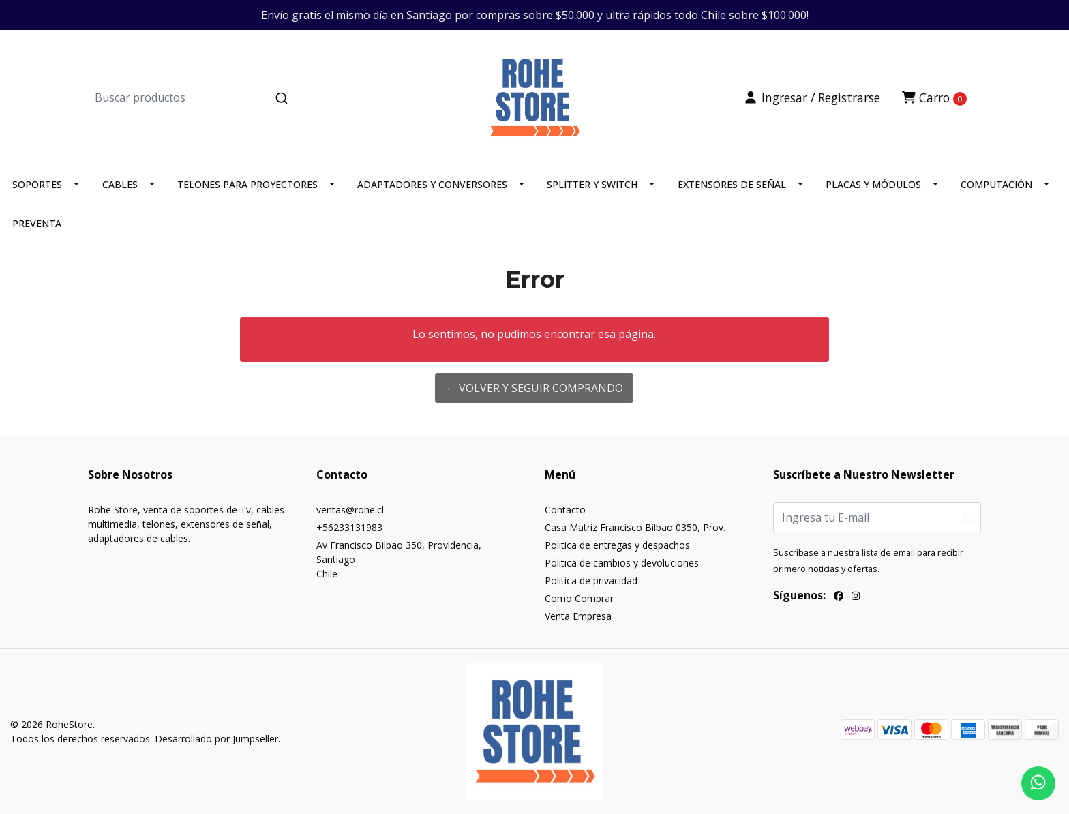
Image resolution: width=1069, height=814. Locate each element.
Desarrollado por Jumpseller (216, 738)
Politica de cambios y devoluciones (622, 562)
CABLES (120, 184)
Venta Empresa (578, 615)
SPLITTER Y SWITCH (592, 184)
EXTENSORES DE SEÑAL (732, 184)
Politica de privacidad (591, 580)
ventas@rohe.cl (350, 509)
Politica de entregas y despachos (617, 545)
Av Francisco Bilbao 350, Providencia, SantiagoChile (398, 559)
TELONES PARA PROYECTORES (247, 184)
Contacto (565, 509)
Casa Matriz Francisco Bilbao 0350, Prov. (635, 527)
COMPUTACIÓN (996, 184)
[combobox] (237, 97)
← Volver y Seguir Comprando (534, 387)
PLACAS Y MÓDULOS (873, 184)
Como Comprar (579, 598)
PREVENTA (36, 223)
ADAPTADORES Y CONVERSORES (432, 184)
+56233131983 (349, 527)
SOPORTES (37, 184)
